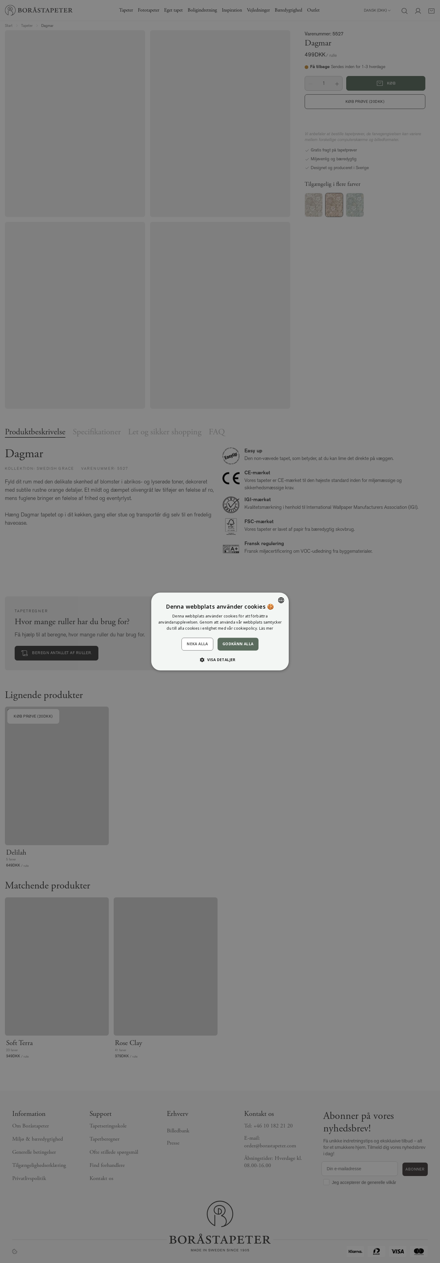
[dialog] (220, 631)
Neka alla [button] (197, 643)
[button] (220, 660)
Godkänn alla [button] (238, 643)
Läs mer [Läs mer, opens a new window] (266, 628)
